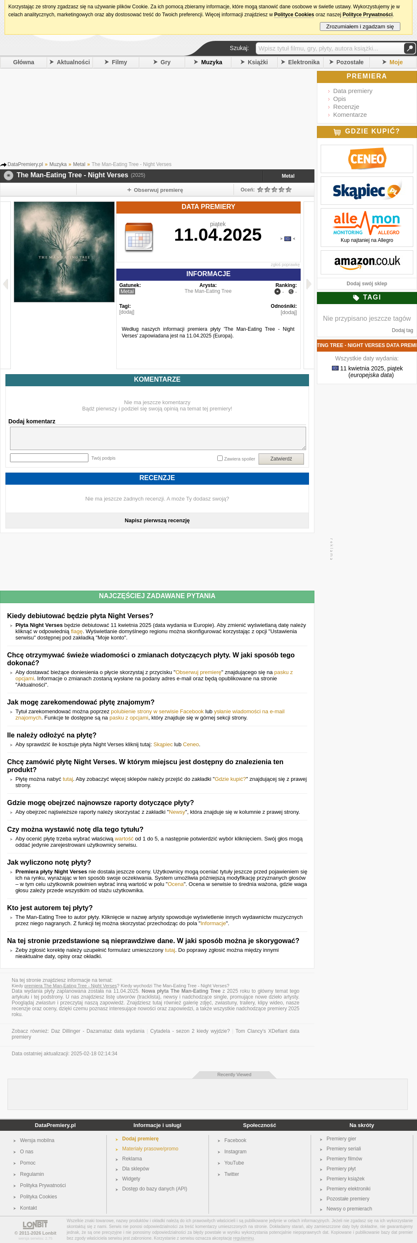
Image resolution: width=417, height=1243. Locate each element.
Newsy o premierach (349, 1209)
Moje (396, 62)
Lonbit (50, 1232)
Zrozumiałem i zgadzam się (360, 26)
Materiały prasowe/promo (150, 1149)
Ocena (175, 884)
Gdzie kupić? (230, 779)
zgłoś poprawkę (285, 264)
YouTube (234, 1163)
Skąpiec (163, 744)
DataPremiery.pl (55, 1125)
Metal (288, 176)
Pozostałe (350, 62)
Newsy (177, 812)
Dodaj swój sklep (367, 284)
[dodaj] (126, 312)
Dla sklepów (135, 1169)
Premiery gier (341, 1139)
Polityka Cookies (38, 1197)
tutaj (68, 779)
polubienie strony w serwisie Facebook (157, 711)
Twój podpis (103, 457)
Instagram (235, 1152)
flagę (77, 631)
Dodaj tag (402, 330)
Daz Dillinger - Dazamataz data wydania (98, 1031)
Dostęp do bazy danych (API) (154, 1189)
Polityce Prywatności (367, 15)
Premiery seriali (344, 1149)
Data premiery (352, 90)
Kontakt (28, 1208)
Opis (339, 98)
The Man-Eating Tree (208, 291)
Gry (166, 62)
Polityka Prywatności (43, 1185)
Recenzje (346, 106)
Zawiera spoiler (239, 458)
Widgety (131, 1179)
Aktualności (73, 62)
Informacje (213, 923)
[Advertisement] (169, 116)
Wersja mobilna (37, 1140)
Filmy (119, 62)
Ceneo (191, 744)
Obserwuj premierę (198, 672)
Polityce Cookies (294, 15)
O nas (26, 1152)
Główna (24, 62)
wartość (124, 838)
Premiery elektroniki (348, 1189)
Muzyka (211, 62)
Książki (258, 62)
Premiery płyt (341, 1169)
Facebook (235, 1140)
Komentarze (350, 114)
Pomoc (27, 1163)
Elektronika (303, 62)
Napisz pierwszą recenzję (157, 520)
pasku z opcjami (128, 718)
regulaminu (243, 1238)
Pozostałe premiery (348, 1199)
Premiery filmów (344, 1159)
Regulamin (32, 1174)
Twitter (231, 1174)
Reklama (132, 1159)
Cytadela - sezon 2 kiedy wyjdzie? (190, 1031)
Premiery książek (345, 1179)
